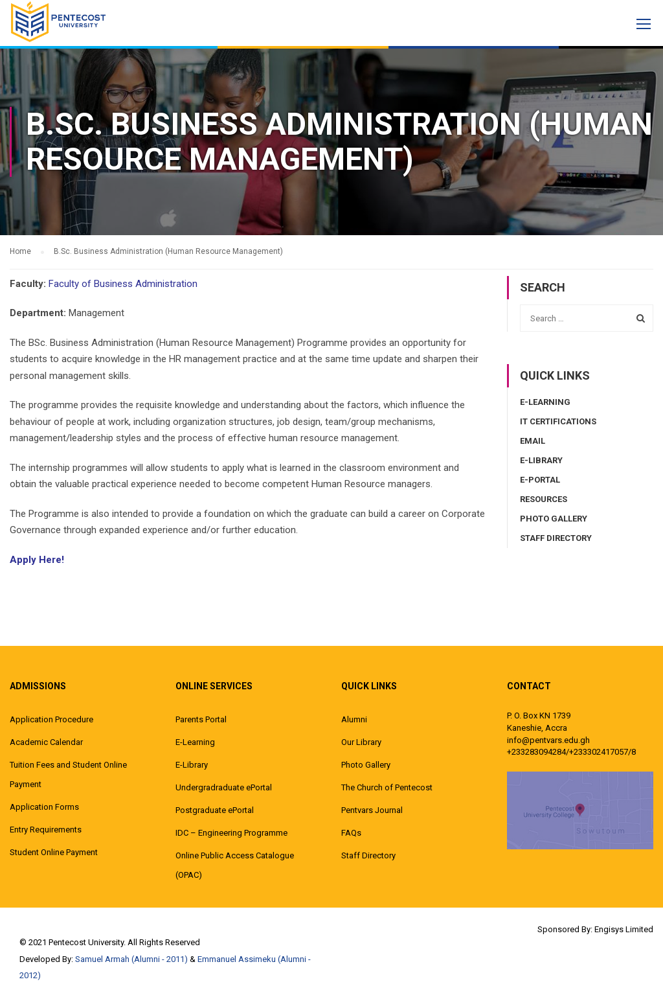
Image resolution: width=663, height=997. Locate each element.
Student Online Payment (54, 852)
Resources (543, 499)
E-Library (541, 460)
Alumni (354, 719)
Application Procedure (51, 719)
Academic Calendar (46, 742)
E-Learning (545, 402)
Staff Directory (556, 538)
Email (532, 441)
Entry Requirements (46, 829)
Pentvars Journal (372, 810)
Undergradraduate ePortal (223, 787)
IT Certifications (558, 421)
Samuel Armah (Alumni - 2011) (131, 959)
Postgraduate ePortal (214, 810)
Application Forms (44, 807)
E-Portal (540, 480)
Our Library (361, 742)
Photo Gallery (553, 518)
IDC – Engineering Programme (231, 833)
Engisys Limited (623, 929)
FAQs (351, 833)
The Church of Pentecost (387, 787)
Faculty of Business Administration (123, 284)
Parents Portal (201, 719)
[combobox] (586, 318)
